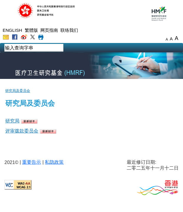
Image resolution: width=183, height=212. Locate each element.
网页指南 (49, 30)
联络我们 (69, 30)
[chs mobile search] (67, 48)
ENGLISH (12, 30)
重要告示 (31, 162)
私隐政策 (54, 162)
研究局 (12, 120)
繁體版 (31, 30)
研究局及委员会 (17, 91)
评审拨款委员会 (21, 130)
